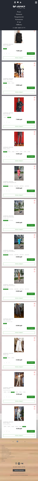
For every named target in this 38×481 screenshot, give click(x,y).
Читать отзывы (19, 57)
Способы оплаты (5, 448)
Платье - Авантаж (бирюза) (9, 251)
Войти (23, 2)
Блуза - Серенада (7, 45)
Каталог (19, 14)
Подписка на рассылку (19, 470)
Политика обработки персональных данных (19, 475)
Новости (19, 24)
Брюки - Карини (6, 388)
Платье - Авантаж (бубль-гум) (9, 182)
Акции (19, 12)
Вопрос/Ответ (4, 458)
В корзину (31, 53)
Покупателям (19, 17)
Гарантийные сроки (5, 451)
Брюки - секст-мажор (7, 79)
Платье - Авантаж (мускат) (9, 285)
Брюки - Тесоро (6, 148)
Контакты (19, 19)
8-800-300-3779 (19, 28)
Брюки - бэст (6, 354)
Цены (3, 459)
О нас (19, 22)
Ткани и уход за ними (6, 455)
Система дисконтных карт (6, 452)
